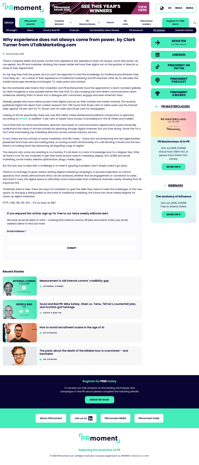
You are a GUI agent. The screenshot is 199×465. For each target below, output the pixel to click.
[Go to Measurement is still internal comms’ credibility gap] (72, 286)
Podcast (74, 30)
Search (194, 22)
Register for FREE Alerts (175, 22)
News (30, 30)
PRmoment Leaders (146, 22)
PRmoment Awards (30, 22)
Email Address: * (17, 231)
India (178, 8)
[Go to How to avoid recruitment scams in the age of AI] (72, 332)
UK (169, 8)
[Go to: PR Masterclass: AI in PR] (173, 143)
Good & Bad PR (51, 30)
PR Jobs (125, 22)
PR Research (136, 30)
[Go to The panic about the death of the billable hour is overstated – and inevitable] (72, 356)
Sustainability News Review (104, 30)
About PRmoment (51, 418)
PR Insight (11, 30)
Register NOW (99, 399)
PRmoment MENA (115, 418)
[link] (99, 8)
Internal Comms (184, 30)
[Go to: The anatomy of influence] (173, 207)
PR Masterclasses (87, 22)
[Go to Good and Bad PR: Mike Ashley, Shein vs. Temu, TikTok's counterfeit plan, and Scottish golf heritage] (72, 309)
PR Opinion (159, 30)
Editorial (9, 22)
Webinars (175, 185)
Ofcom (23, 118)
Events (110, 22)
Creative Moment (59, 22)
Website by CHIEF (140, 455)
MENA (189, 8)
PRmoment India (149, 418)
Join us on (83, 418)
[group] (99, 8)
